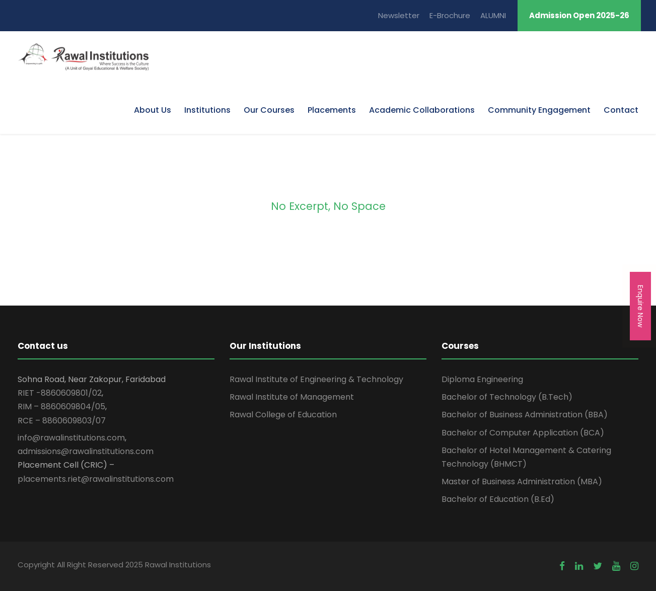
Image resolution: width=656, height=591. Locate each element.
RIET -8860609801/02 (60, 393)
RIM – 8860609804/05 (61, 406)
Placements (332, 110)
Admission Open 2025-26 (579, 15)
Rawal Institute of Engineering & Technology (316, 379)
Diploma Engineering (482, 379)
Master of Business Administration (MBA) (522, 481)
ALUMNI (493, 15)
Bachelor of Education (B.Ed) (498, 499)
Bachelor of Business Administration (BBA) (525, 414)
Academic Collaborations (422, 110)
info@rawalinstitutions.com (71, 438)
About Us (152, 110)
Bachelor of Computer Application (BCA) (523, 432)
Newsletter (398, 15)
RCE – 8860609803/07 (62, 420)
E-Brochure (449, 15)
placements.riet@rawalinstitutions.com (96, 479)
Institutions (207, 110)
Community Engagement (539, 110)
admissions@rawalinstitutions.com (86, 451)
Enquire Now (640, 306)
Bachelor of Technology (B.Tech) (507, 397)
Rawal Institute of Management (292, 397)
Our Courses (269, 110)
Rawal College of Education (283, 414)
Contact (621, 110)
